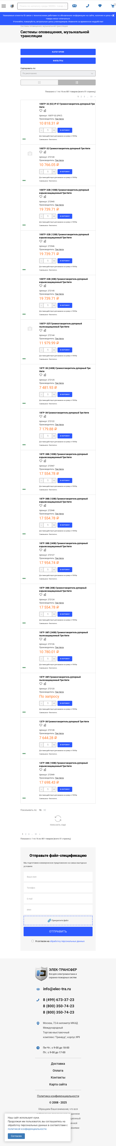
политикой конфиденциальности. (27, 1128)
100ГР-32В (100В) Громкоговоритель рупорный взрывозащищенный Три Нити (64, 191)
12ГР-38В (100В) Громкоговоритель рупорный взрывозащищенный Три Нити (63, 764)
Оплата (58, 1070)
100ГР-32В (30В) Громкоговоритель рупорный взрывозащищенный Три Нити (63, 280)
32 (44, 810)
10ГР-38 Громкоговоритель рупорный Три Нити (64, 412)
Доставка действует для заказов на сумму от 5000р (58, 136)
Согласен (16, 1136)
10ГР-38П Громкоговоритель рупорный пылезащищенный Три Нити (60, 678)
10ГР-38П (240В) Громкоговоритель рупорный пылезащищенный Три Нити (63, 634)
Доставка (58, 1063)
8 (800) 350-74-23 (58, 1006)
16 (40, 810)
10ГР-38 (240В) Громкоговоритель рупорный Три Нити (65, 370)
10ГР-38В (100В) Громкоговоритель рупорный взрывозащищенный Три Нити (63, 456)
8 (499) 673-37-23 (58, 1000)
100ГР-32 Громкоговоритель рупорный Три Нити (64, 148)
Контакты (58, 1077)
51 (91, 96)
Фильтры (58, 61)
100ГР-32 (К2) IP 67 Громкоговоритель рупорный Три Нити (67, 105)
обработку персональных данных (67, 941)
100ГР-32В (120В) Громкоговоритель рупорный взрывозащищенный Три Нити (64, 236)
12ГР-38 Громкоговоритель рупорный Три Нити (64, 721)
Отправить (58, 931)
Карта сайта (58, 1084)
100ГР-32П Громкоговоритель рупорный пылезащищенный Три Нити (60, 325)
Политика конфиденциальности (58, 1096)
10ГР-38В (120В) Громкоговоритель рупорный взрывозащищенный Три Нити (63, 500)
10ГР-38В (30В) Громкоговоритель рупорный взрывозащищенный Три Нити (62, 589)
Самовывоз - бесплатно (48, 139)
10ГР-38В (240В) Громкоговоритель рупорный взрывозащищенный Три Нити (63, 545)
